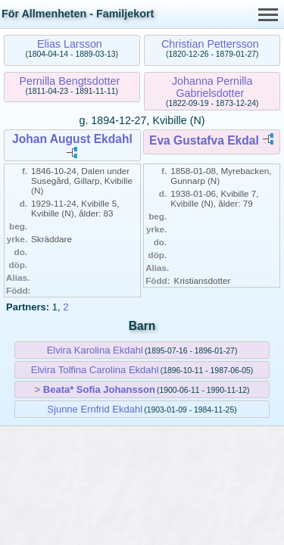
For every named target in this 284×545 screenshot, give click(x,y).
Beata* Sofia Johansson (99, 389)
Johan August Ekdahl (72, 138)
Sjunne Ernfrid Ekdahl (94, 409)
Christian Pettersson (210, 44)
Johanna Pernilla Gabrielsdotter (212, 87)
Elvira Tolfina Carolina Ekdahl (95, 369)
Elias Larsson (69, 44)
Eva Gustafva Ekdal (204, 140)
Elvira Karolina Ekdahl (95, 350)
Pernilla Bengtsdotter (70, 81)
